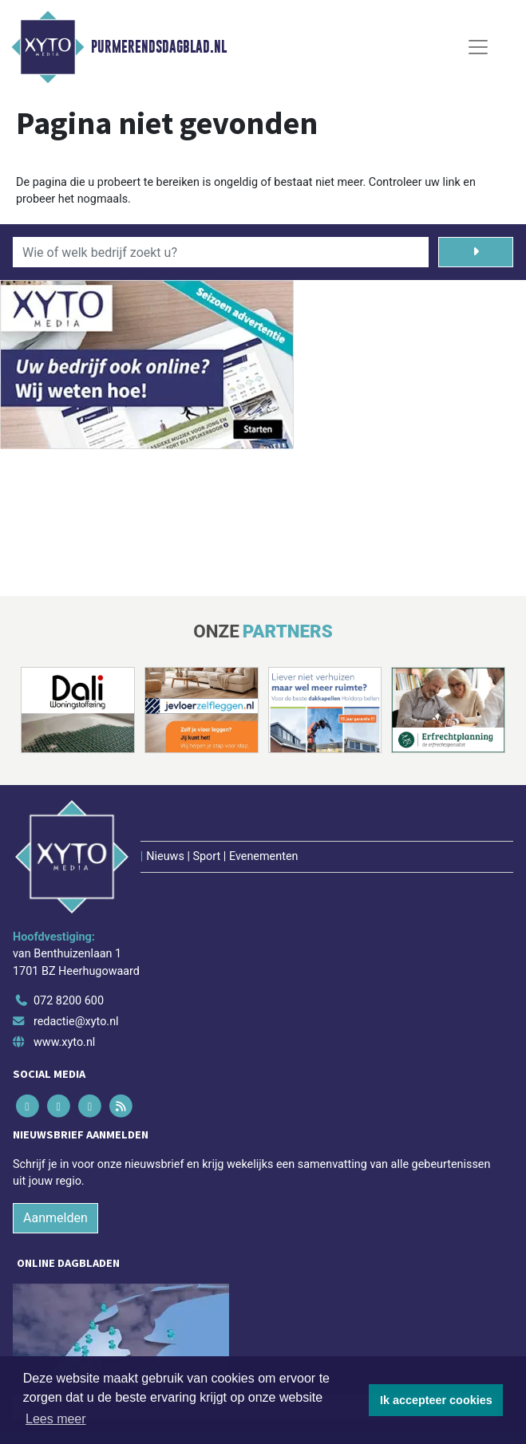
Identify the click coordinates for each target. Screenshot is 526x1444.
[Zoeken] (476, 252)
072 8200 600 (69, 1001)
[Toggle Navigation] (478, 47)
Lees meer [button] (56, 1419)
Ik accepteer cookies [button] (436, 1400)
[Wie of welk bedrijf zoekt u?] (221, 252)
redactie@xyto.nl (76, 1021)
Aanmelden (55, 1217)
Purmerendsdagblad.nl (159, 47)
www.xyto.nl (64, 1042)
